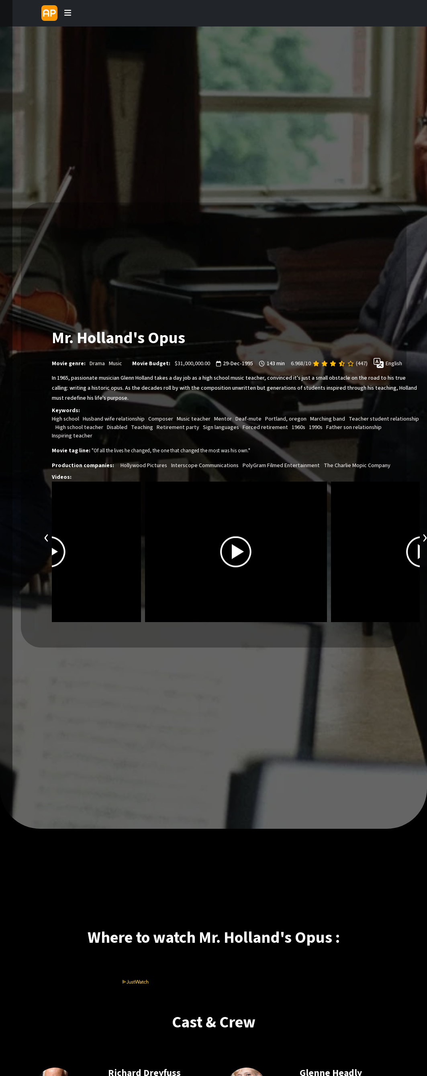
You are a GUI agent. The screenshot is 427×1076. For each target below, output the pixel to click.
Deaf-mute (248, 419)
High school (65, 419)
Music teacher (193, 419)
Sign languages (221, 428)
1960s (298, 428)
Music (115, 364)
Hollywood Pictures (144, 466)
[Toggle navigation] (67, 13)
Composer (160, 419)
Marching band (327, 419)
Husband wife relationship (114, 419)
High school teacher (79, 428)
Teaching (142, 428)
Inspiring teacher (72, 436)
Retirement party (178, 428)
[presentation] (46, 537)
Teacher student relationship (384, 419)
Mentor (223, 419)
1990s (316, 428)
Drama (97, 364)
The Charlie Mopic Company (357, 466)
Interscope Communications (205, 466)
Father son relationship (354, 428)
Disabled (117, 428)
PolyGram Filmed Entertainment (281, 466)
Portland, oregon (285, 419)
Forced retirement (265, 428)
